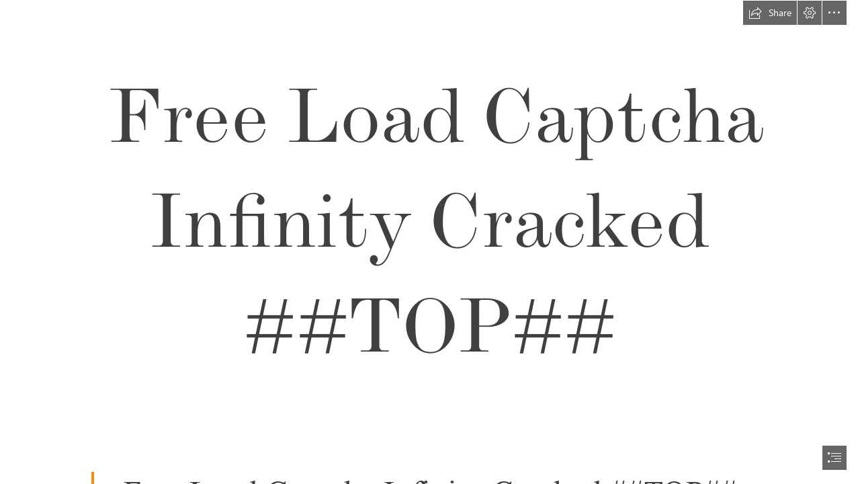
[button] (770, 13)
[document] (430, 242)
